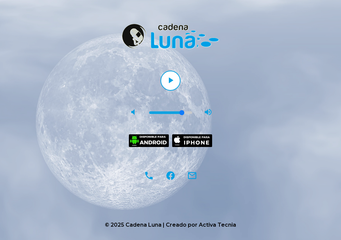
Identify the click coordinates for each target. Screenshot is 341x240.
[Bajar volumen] (133, 112)
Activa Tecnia (217, 225)
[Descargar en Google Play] (149, 140)
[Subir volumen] (208, 112)
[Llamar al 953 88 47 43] (149, 175)
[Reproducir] (170, 81)
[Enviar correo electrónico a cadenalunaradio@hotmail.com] (192, 175)
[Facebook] (170, 175)
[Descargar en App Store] (192, 140)
